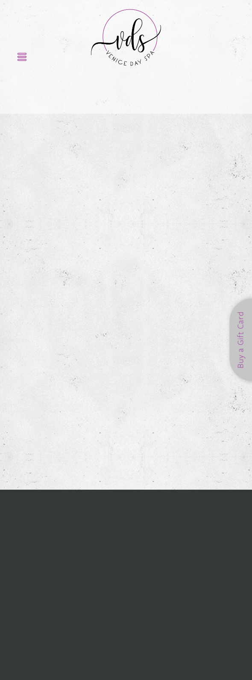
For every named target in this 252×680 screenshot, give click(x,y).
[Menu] (22, 56)
